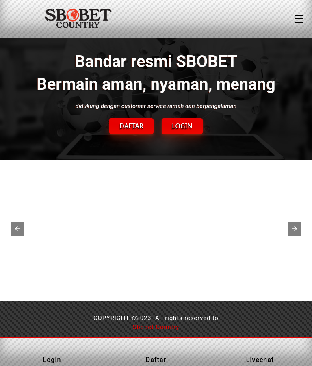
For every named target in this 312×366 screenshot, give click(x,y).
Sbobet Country (156, 327)
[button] (17, 229)
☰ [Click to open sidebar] (299, 19)
